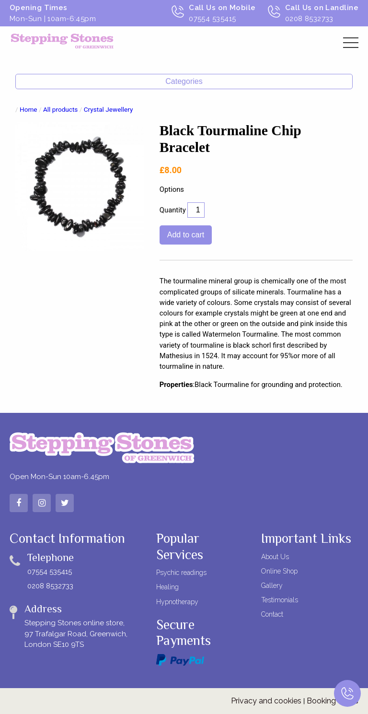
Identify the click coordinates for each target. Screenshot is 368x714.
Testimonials (279, 600)
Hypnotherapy (177, 602)
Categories (183, 81)
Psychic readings (181, 572)
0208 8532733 (50, 586)
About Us (275, 557)
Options (172, 189)
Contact (272, 614)
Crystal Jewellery (108, 109)
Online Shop (279, 571)
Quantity (173, 210)
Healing (167, 587)
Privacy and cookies (266, 700)
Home (28, 109)
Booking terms (332, 700)
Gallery (272, 585)
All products (60, 109)
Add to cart (185, 235)
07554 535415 (49, 571)
